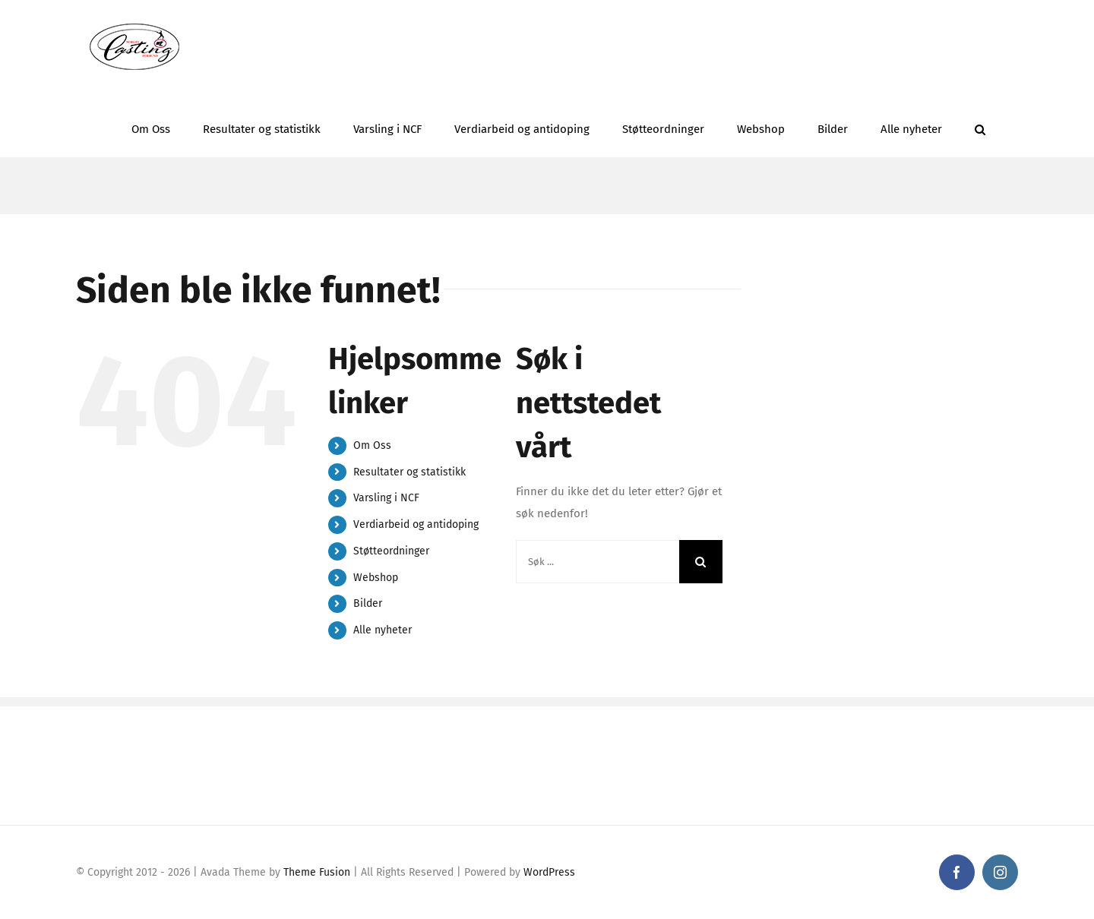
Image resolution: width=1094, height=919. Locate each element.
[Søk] (700, 561)
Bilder (367, 603)
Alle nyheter (382, 630)
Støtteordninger (391, 551)
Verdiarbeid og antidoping (416, 524)
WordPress (549, 872)
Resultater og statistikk (409, 472)
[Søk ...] (597, 561)
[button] (980, 125)
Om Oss (372, 445)
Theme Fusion (316, 872)
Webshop (375, 577)
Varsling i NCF (386, 497)
